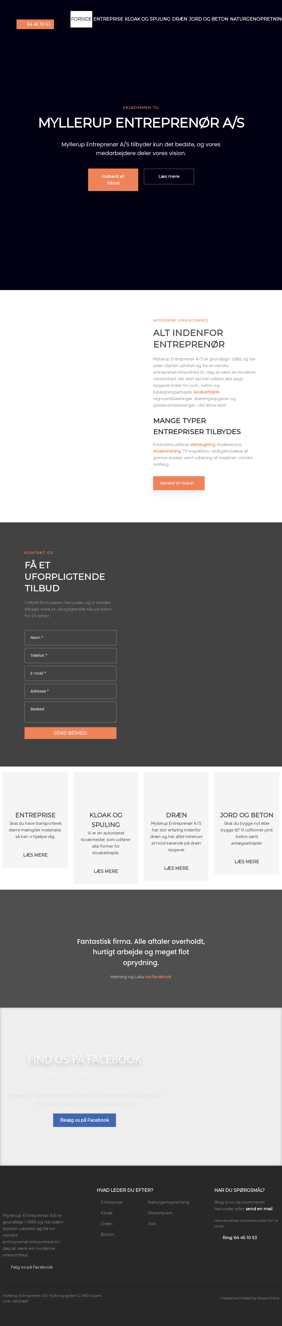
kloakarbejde (206, 392)
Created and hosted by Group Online (249, 1298)
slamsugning (202, 444)
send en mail (259, 1208)
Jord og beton (208, 19)
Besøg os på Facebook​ (84, 1120)
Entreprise (108, 19)
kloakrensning (167, 451)
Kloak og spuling (147, 19)
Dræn (179, 19)
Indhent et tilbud (177, 483)
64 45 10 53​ (39, 24)
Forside (81, 19)
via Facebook (158, 976)
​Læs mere (35, 855)
